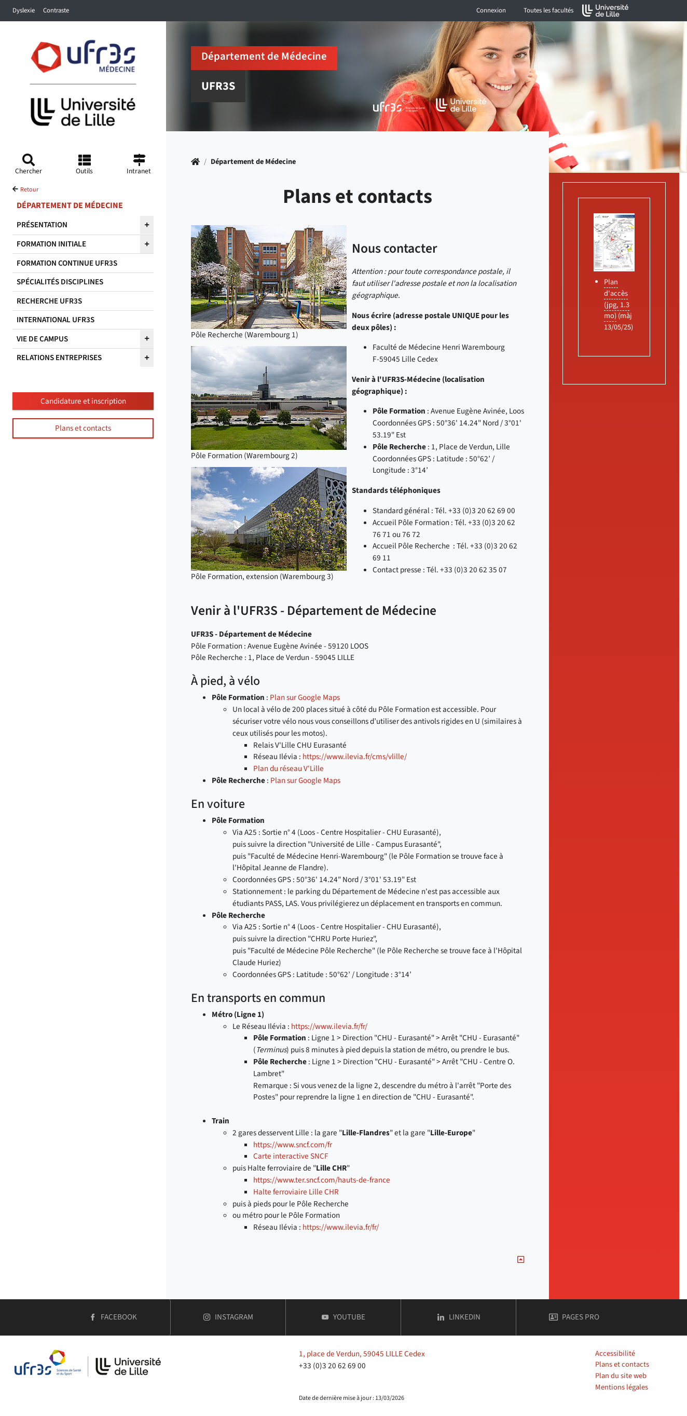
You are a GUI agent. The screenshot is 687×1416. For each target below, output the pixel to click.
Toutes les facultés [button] (548, 10)
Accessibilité (615, 1353)
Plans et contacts (83, 428)
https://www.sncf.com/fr (292, 1144)
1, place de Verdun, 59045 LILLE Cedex (362, 1353)
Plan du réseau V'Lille (288, 768)
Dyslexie (23, 10)
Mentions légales (621, 1387)
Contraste (56, 10)
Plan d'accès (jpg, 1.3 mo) (616, 299)
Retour (29, 189)
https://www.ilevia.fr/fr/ (329, 1026)
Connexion (491, 10)
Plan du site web (621, 1375)
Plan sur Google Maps (305, 697)
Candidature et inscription (83, 401)
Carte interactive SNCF (290, 1156)
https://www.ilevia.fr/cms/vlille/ (355, 756)
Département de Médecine (253, 161)
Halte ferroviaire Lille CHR (296, 1192)
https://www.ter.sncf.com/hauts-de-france (321, 1180)
